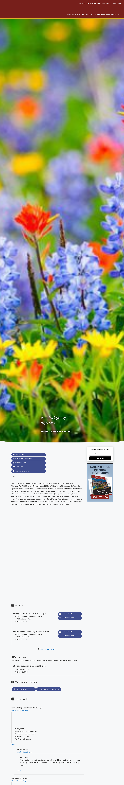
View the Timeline (20, 690)
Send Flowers (18, 468)
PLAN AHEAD (95, 15)
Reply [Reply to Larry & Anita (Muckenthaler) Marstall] (13, 745)
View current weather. (49, 650)
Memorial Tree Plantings (22, 472)
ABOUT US (70, 15)
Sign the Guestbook (20, 463)
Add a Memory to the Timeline (24, 459)
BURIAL (77, 15)
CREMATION (85, 15)
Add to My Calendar (67, 615)
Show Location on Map (68, 619)
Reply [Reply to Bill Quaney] (19, 771)
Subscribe (100, 458)
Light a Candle (19, 455)
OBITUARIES (115, 15)
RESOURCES (105, 15)
